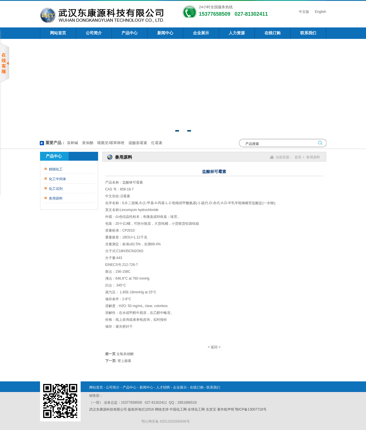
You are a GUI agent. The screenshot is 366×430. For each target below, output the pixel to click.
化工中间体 (57, 179)
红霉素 (156, 143)
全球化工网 (196, 409)
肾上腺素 (124, 361)
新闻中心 (165, 33)
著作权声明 (225, 409)
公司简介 (94, 33)
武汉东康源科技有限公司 (108, 409)
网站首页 (58, 33)
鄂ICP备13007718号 (250, 409)
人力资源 (237, 33)
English (320, 12)
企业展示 (201, 33)
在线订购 (272, 33)
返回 (214, 347)
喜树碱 (72, 143)
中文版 (303, 12)
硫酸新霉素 (137, 143)
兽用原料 (56, 198)
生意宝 (211, 409)
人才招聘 (163, 387)
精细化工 (56, 169)
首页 (298, 157)
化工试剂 (56, 189)
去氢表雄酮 (125, 354)
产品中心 (130, 33)
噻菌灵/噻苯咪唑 (110, 143)
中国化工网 (178, 409)
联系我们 (308, 33)
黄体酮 (87, 143)
